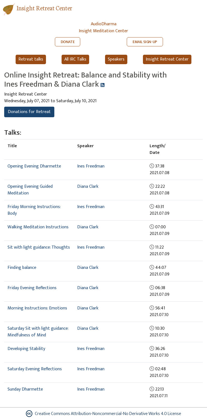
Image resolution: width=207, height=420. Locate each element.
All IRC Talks (75, 59)
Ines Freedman (90, 166)
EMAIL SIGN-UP (145, 42)
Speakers (116, 59)
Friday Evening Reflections (32, 288)
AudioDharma (103, 24)
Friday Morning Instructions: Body (34, 210)
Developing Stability (26, 348)
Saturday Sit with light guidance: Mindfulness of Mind (38, 332)
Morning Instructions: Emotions (37, 308)
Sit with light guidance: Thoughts (39, 247)
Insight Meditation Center (103, 31)
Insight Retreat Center (44, 7)
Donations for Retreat (29, 112)
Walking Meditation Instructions (38, 227)
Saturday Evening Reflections (35, 369)
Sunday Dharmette (25, 389)
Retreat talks (30, 59)
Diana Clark (87, 186)
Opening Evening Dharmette (34, 166)
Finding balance (22, 267)
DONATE (68, 42)
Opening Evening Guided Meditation (30, 190)
